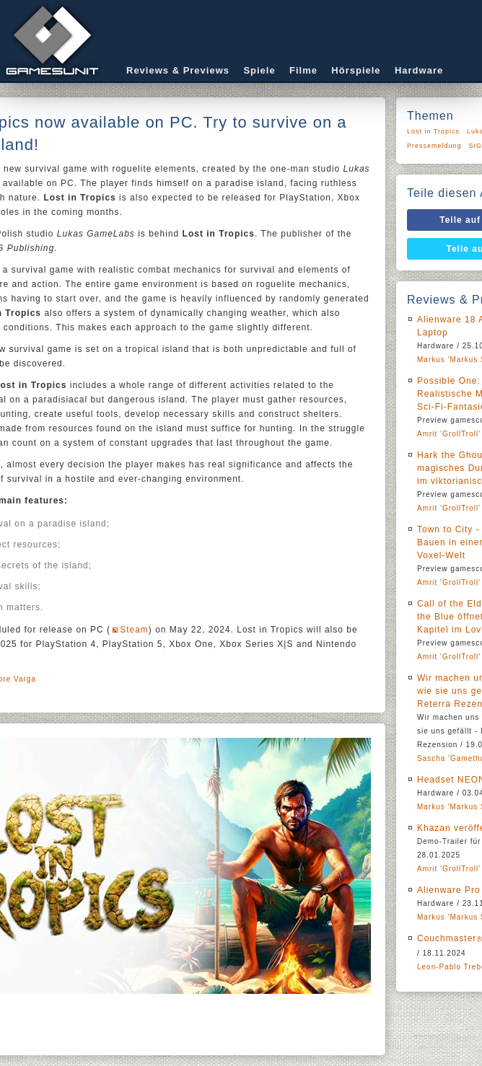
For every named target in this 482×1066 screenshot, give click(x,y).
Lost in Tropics (433, 131)
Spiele (259, 70)
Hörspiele (355, 70)
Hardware (419, 70)
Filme (303, 70)
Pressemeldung (434, 145)
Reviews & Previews (177, 70)
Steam (134, 630)
